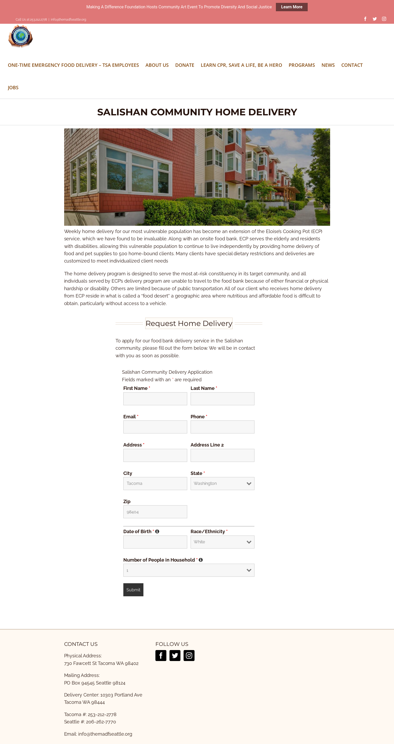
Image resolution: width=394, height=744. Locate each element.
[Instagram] (189, 655)
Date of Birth (141, 531)
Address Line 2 (207, 444)
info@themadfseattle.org (68, 19)
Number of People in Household (163, 559)
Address (134, 444)
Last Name (204, 388)
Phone (199, 416)
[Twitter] (174, 655)
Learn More (291, 6)
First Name (136, 388)
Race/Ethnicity (209, 531)
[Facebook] (160, 655)
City (127, 473)
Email (131, 416)
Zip (126, 501)
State (198, 473)
